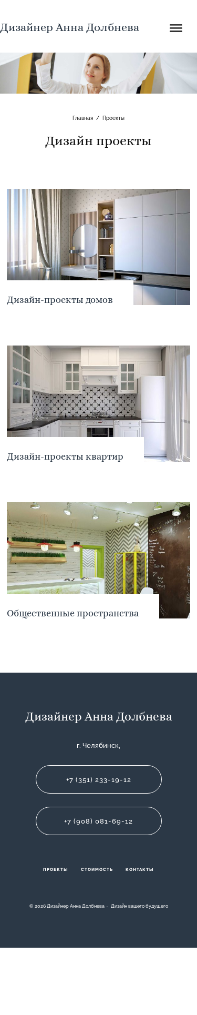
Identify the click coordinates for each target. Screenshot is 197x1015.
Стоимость (97, 869)
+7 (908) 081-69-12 (98, 821)
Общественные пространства (73, 612)
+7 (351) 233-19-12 (98, 780)
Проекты (55, 869)
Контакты (140, 869)
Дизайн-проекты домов (60, 299)
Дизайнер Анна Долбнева (69, 27)
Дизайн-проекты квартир (65, 456)
